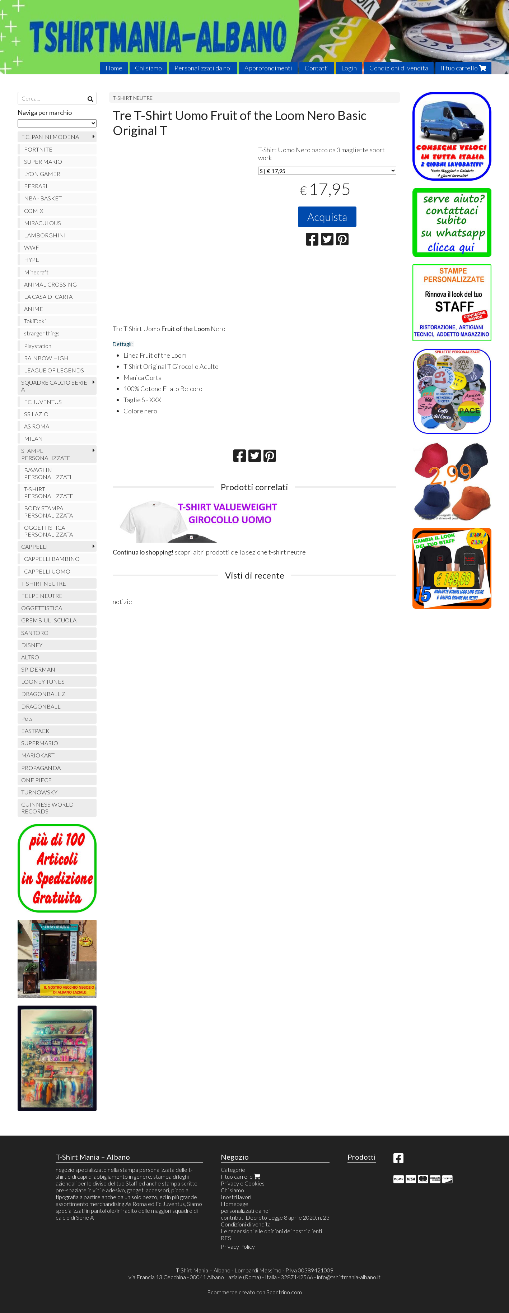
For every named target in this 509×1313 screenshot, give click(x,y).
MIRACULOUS (42, 222)
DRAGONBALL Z (43, 693)
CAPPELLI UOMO (47, 571)
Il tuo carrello (463, 68)
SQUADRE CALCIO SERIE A (54, 386)
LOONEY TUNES (43, 681)
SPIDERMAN (38, 669)
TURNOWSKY (39, 792)
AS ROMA (36, 426)
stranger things (42, 333)
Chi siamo (148, 68)
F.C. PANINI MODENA (50, 136)
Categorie (233, 1169)
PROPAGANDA (41, 767)
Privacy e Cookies (243, 1183)
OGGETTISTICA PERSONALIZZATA (48, 531)
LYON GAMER (42, 173)
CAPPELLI (34, 546)
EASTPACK (35, 730)
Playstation (37, 345)
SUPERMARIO (39, 742)
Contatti (317, 68)
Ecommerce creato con (254, 1292)
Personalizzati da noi (203, 68)
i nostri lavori (236, 1196)
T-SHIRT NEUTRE (133, 98)
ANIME (33, 308)
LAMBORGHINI (45, 235)
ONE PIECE (36, 779)
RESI (227, 1237)
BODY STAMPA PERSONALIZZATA (48, 511)
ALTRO (30, 657)
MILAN (33, 438)
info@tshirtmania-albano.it (348, 1276)
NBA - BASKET (43, 198)
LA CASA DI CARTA (48, 296)
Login (349, 68)
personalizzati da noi (245, 1210)
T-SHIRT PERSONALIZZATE (48, 492)
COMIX (33, 210)
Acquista (327, 216)
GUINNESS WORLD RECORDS (47, 808)
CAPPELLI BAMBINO (52, 558)
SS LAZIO (36, 413)
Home (114, 68)
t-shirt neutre (287, 552)
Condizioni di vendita (398, 68)
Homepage (234, 1203)
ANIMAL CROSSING (50, 284)
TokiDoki (35, 320)
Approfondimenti (268, 68)
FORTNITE (38, 149)
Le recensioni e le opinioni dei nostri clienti (271, 1231)
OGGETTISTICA (41, 607)
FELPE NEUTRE (41, 595)
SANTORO (34, 632)
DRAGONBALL (41, 706)
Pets (27, 718)
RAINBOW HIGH (46, 357)
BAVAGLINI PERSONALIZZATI (47, 473)
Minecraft (36, 272)
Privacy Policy (238, 1246)
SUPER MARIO (43, 161)
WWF (31, 247)
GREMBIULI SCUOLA (48, 620)
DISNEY (31, 644)
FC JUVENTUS (43, 401)
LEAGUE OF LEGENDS (54, 370)
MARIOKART (38, 755)
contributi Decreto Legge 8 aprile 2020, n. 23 (275, 1217)
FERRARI (35, 185)
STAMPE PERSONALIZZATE (45, 454)
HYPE (31, 259)
